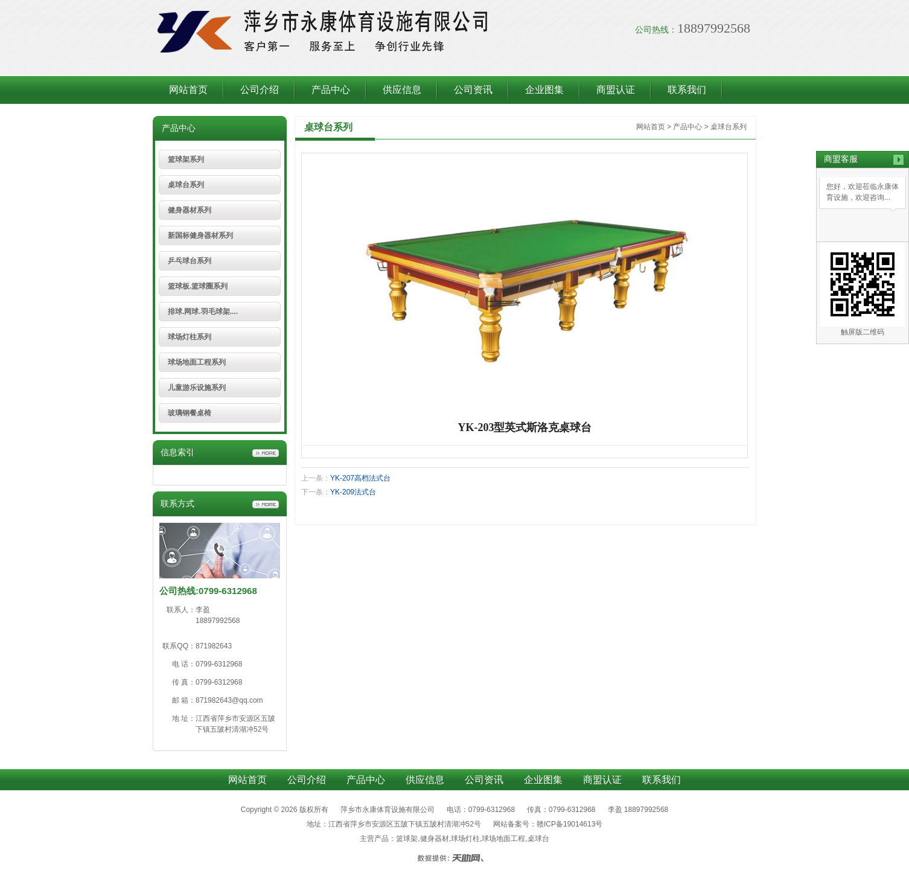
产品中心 (330, 90)
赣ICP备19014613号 (569, 824)
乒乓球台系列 (189, 261)
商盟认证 (615, 90)
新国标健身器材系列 (200, 235)
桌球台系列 (186, 185)
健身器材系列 (189, 210)
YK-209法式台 (353, 492)
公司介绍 (259, 90)
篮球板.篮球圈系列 (198, 286)
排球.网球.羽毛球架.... (203, 311)
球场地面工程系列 (197, 362)
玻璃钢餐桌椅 (189, 413)
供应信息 (402, 90)
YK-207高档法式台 (360, 478)
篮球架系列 (186, 159)
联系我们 (687, 90)
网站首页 (188, 90)
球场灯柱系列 (189, 337)
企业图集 (544, 90)
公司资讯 (473, 90)
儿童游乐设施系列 (197, 387)
